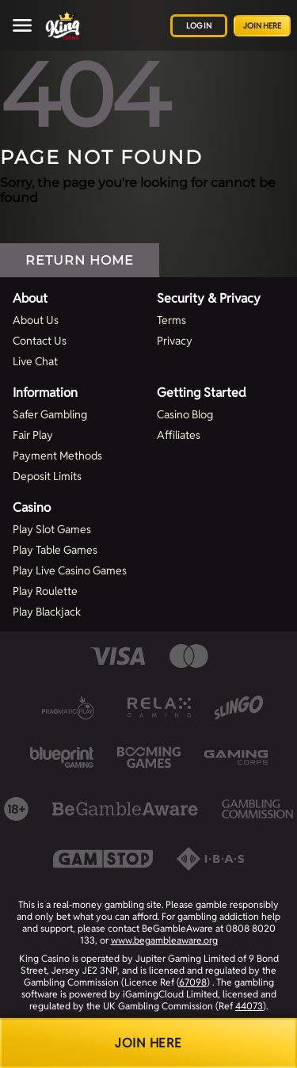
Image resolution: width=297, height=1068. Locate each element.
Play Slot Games (52, 529)
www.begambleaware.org (164, 940)
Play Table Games (55, 550)
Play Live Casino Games (70, 570)
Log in (198, 26)
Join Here (262, 26)
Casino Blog (185, 414)
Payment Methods (57, 455)
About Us (36, 320)
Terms (171, 320)
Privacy (174, 341)
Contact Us (40, 341)
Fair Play (33, 435)
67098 (193, 982)
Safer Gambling (50, 414)
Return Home (79, 260)
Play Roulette (45, 591)
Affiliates (178, 435)
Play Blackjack (47, 612)
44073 (249, 1006)
